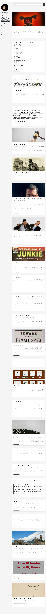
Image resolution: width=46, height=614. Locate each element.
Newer (26, 611)
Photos (2, 34)
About (2, 30)
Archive (3, 32)
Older (31, 611)
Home (2, 27)
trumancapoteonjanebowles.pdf (20, 602)
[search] (27, 4)
